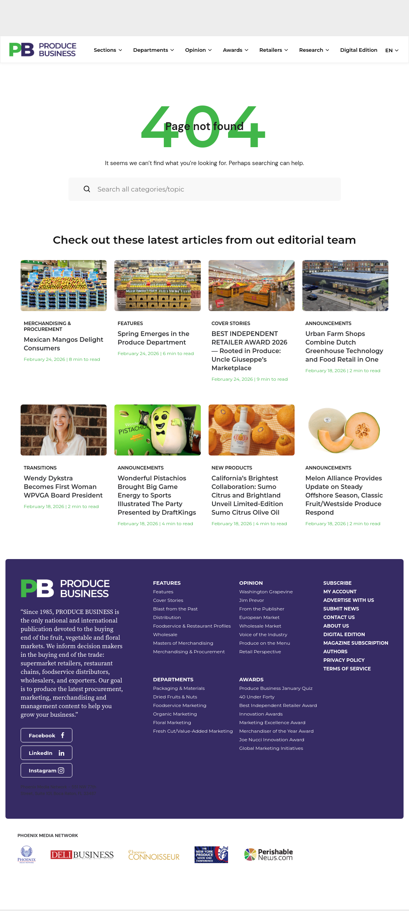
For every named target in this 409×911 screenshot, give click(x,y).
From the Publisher (261, 604)
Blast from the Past (175, 604)
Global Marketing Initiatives (271, 743)
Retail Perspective (260, 646)
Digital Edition (358, 50)
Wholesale (165, 629)
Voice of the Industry (263, 629)
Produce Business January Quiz (275, 683)
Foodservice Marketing (179, 700)
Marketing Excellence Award (272, 717)
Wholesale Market (260, 621)
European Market (259, 612)
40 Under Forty (257, 692)
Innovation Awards (261, 709)
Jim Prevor (251, 595)
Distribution (167, 612)
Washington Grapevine (266, 586)
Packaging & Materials (179, 683)
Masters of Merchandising (183, 638)
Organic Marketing (175, 709)
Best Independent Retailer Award (278, 700)
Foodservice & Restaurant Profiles (192, 621)
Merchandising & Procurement (189, 646)
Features (163, 586)
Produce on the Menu (264, 638)
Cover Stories (168, 595)
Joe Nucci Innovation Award (271, 734)
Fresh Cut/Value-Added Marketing (193, 726)
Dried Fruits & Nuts (175, 692)
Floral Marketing (172, 717)
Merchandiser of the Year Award (276, 726)
